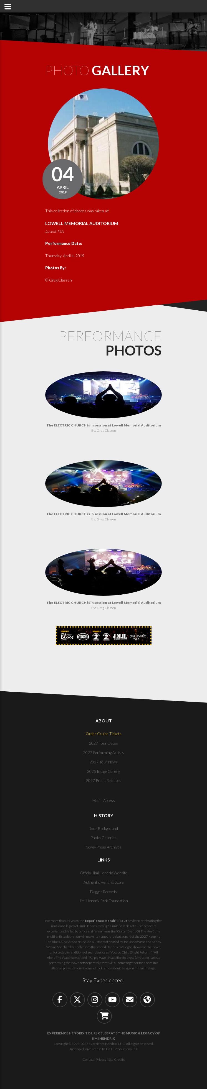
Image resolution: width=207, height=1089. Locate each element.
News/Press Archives (103, 847)
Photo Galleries (103, 838)
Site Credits (116, 1060)
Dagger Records (103, 892)
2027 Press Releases (103, 781)
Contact (88, 1060)
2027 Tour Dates (103, 744)
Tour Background (103, 829)
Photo (100, 70)
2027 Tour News (104, 762)
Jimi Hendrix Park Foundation (103, 901)
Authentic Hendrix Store (104, 882)
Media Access (103, 801)
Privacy (101, 1060)
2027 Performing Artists (103, 753)
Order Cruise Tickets (104, 734)
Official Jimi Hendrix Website (103, 873)
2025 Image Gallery (103, 772)
